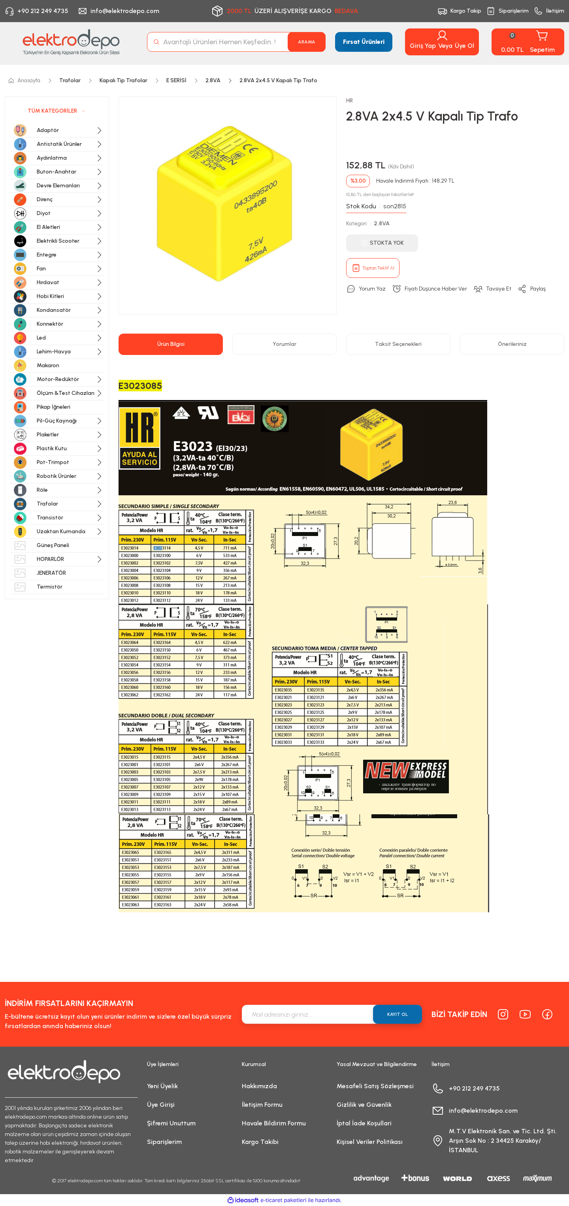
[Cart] (528, 41)
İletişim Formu (262, 1104)
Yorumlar (284, 344)
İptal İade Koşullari (364, 1123)
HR (349, 100)
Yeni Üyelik (162, 1086)
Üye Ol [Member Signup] (464, 45)
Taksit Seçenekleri (398, 344)
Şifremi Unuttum (171, 1123)
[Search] (236, 42)
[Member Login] (442, 35)
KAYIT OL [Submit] (397, 1014)
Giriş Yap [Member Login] (423, 45)
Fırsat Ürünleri (363, 41)
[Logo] (71, 41)
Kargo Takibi (260, 1142)
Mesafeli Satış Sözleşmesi (375, 1086)
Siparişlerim (164, 1142)
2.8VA (382, 223)
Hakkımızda (259, 1086)
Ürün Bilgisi (171, 344)
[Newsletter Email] (332, 1014)
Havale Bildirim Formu (274, 1123)
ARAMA (306, 42)
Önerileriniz (512, 344)
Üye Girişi (161, 1104)
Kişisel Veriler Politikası (370, 1142)
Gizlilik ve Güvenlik (364, 1104)
